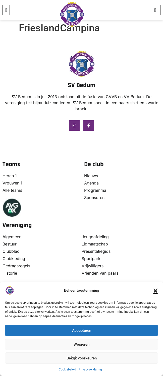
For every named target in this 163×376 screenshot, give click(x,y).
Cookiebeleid (67, 369)
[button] (155, 290)
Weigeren (81, 344)
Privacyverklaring (90, 369)
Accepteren (81, 330)
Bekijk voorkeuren (82, 358)
